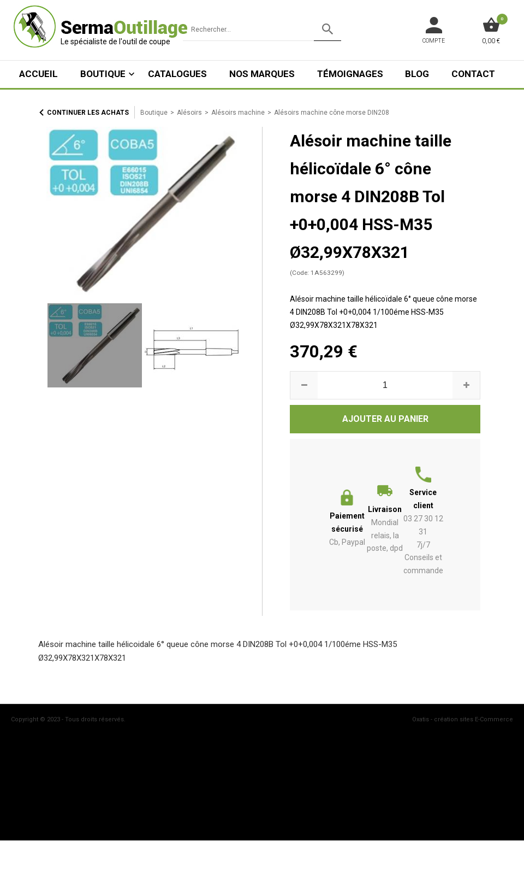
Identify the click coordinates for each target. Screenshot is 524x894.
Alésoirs (189, 112)
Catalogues (177, 73)
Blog (417, 73)
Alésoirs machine (238, 112)
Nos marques (262, 73)
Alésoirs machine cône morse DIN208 (331, 112)
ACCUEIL (38, 73)
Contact (473, 73)
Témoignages (350, 73)
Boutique (103, 73)
